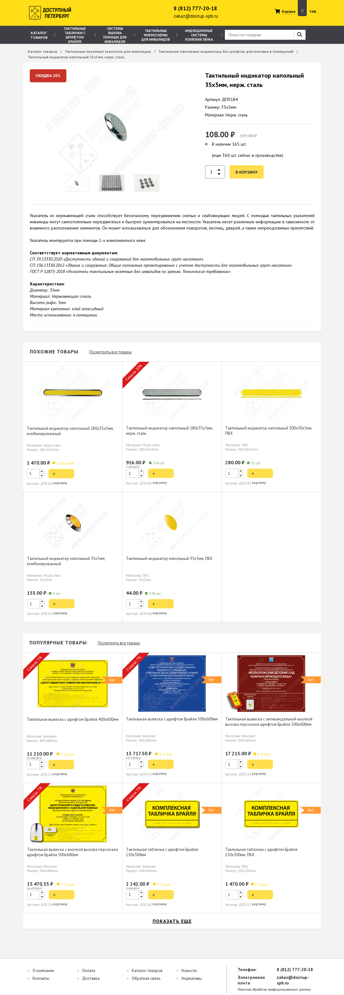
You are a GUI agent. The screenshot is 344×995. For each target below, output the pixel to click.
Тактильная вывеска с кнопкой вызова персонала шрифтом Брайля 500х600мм (72, 852)
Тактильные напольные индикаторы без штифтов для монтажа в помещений (226, 51)
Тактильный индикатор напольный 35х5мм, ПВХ (169, 558)
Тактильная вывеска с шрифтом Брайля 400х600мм (72, 719)
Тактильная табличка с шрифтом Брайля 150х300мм (162, 852)
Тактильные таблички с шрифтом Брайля (75, 35)
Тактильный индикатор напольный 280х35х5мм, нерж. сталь (169, 430)
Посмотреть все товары (110, 352)
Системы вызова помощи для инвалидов (115, 35)
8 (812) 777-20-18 (195, 8)
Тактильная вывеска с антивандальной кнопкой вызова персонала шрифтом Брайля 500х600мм (268, 721)
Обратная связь (146, 978)
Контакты (41, 978)
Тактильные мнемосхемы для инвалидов (155, 35)
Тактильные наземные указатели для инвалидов (108, 51)
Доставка (91, 978)
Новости (189, 970)
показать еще (172, 921)
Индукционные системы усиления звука (199, 35)
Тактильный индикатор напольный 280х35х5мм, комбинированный (70, 431)
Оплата (88, 970)
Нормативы (191, 978)
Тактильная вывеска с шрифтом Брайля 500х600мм (172, 719)
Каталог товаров (38, 35)
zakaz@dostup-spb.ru (196, 16)
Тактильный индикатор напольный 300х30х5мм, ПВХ (268, 430)
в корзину (246, 172)
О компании (43, 970)
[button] (41, 471)
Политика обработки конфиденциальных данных (274, 989)
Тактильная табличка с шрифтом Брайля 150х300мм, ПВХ (261, 852)
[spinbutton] (35, 473)
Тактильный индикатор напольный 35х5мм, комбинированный (66, 561)
